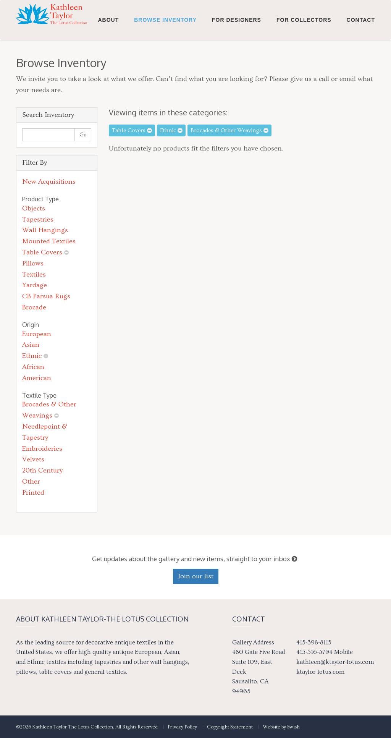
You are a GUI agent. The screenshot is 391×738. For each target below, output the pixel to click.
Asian (30, 345)
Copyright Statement (230, 727)
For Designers (236, 58)
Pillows (33, 263)
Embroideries (42, 449)
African (33, 367)
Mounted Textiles (49, 241)
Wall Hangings (45, 230)
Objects (33, 208)
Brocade (34, 307)
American (36, 378)
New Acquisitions (49, 182)
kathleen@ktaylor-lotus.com (335, 662)
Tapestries (37, 219)
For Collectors (303, 58)
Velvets (33, 459)
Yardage (34, 285)
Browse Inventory (165, 58)
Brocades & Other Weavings (229, 130)
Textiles (34, 274)
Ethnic (32, 356)
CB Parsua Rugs (46, 296)
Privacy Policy (182, 727)
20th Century (42, 470)
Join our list (195, 576)
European (36, 334)
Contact (361, 58)
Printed (33, 493)
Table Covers (42, 252)
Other (31, 481)
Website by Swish (281, 727)
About (108, 58)
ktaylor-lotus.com (320, 671)
